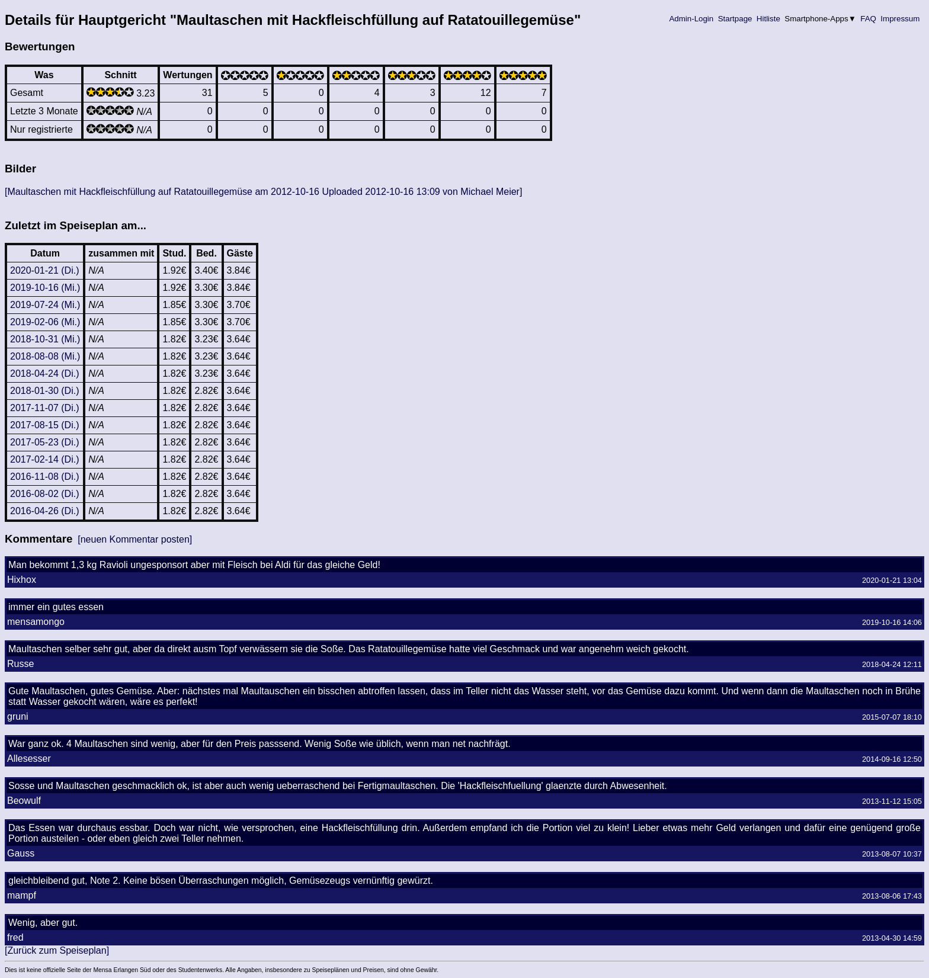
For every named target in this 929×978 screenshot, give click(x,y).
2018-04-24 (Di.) (44, 373)
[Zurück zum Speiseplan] (57, 950)
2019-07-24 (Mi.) (45, 305)
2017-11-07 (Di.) (44, 408)
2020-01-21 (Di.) (44, 270)
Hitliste (768, 18)
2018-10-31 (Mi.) (45, 339)
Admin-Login (691, 18)
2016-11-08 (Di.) (44, 477)
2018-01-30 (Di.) (44, 391)
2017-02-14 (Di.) (44, 459)
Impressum (900, 18)
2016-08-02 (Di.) (44, 494)
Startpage (735, 18)
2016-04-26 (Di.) (44, 511)
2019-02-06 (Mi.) (45, 322)
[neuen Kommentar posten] (135, 539)
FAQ (868, 18)
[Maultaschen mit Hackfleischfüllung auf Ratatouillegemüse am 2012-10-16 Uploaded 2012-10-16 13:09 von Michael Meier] (263, 192)
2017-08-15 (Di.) (44, 425)
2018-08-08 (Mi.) (45, 356)
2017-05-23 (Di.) (44, 442)
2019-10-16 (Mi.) (45, 288)
